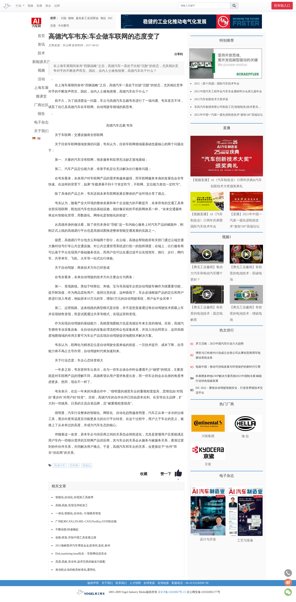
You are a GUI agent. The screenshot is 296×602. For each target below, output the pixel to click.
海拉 (103, 18)
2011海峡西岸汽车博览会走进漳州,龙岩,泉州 (82, 545)
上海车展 (41, 88)
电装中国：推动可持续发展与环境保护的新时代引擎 (228, 366)
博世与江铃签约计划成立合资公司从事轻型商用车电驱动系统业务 (228, 355)
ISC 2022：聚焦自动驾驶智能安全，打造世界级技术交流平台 (229, 390)
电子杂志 (41, 122)
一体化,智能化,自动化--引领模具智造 (78, 513)
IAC (110, 18)
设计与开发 (208, 539)
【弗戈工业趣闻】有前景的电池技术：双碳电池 (246, 273)
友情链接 (163, 583)
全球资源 (149, 583)
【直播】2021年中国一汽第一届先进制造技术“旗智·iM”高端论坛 (246, 220)
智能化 (86, 465)
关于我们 (41, 131)
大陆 (63, 18)
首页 (41, 36)
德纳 (71, 18)
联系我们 (121, 583)
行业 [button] (19, 5)
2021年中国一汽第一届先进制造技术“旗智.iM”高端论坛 (228, 114)
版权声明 (93, 583)
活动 (41, 79)
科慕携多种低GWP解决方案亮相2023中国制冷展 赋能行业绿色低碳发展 (229, 378)
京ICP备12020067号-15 (172, 592)
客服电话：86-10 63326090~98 (190, 583)
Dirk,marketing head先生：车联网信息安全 (81, 553)
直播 (39, 5)
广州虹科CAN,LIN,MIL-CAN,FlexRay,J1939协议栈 (86, 521)
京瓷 (53, 25)
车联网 (74, 465)
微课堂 (41, 96)
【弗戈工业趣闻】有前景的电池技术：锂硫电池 (246, 313)
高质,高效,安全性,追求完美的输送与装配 (80, 561)
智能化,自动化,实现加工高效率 (74, 497)
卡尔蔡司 (63, 25)
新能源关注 (41, 62)
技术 (41, 53)
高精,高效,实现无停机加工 (71, 505)
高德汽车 (59, 465)
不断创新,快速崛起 (67, 529)
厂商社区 (41, 105)
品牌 (57, 5)
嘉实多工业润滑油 (87, 18)
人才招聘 (135, 583)
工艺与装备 (245, 540)
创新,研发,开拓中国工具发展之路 (75, 537)
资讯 (41, 44)
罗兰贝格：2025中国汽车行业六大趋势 (220, 343)
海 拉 (245, 436)
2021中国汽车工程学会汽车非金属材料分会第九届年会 (228, 91)
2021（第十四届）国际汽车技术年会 (216, 83)
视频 (30, 5)
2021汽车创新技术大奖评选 (211, 99)
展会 (48, 5)
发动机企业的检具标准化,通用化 (75, 569)
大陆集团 (207, 436)
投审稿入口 (282, 5)
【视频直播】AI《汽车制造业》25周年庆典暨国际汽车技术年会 (206, 220)
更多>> (194, 126)
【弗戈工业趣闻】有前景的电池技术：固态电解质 (206, 313)
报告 (41, 114)
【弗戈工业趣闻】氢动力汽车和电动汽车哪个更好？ (206, 273)
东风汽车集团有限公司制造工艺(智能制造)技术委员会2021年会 (233, 106)
